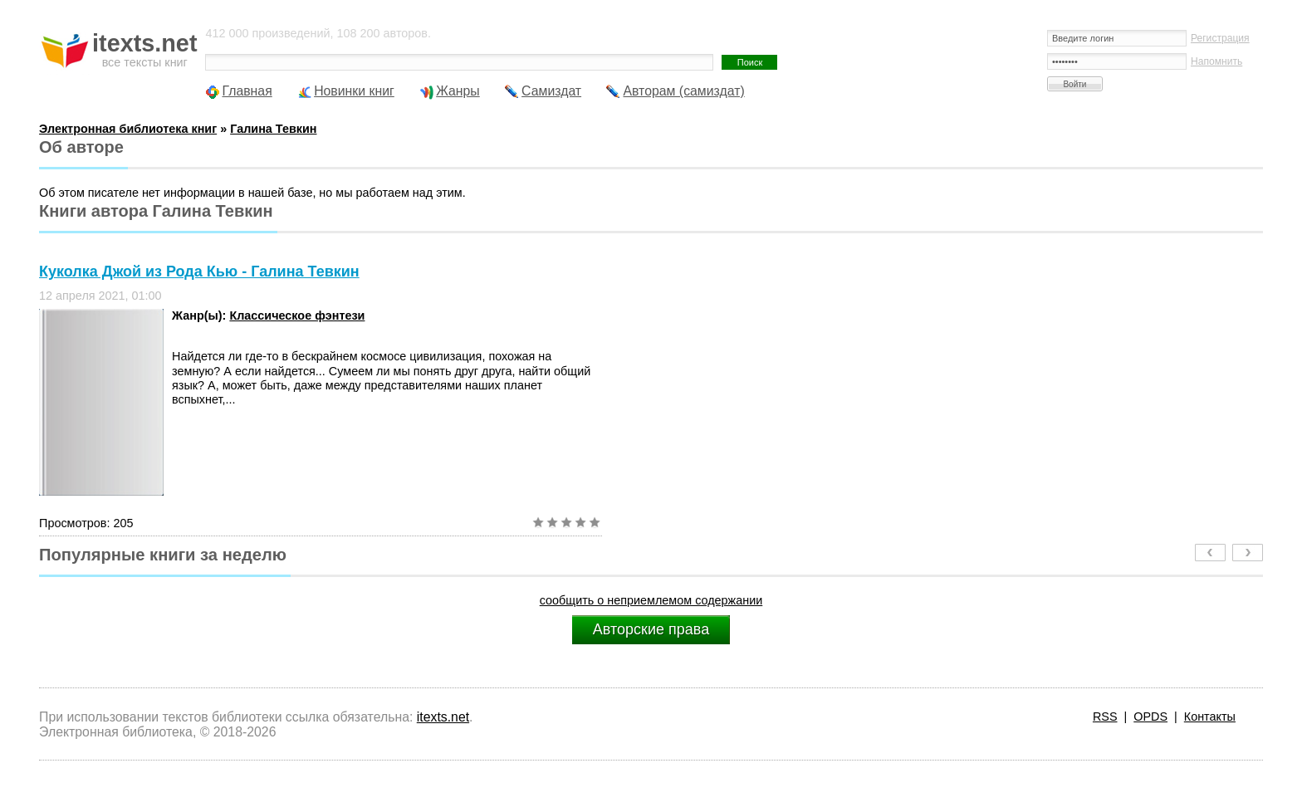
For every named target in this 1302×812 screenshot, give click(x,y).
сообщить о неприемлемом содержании (651, 600)
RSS (1105, 716)
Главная (247, 91)
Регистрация (1220, 38)
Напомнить (1216, 61)
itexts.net (443, 717)
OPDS (1150, 716)
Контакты (1210, 716)
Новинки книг (354, 91)
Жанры (458, 91)
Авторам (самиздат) (683, 91)
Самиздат (551, 91)
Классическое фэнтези (297, 315)
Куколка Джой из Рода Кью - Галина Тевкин (199, 271)
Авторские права (651, 629)
